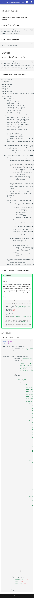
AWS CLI (11, 337)
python (5, 337)
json (18, 337)
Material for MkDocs (12, 596)
